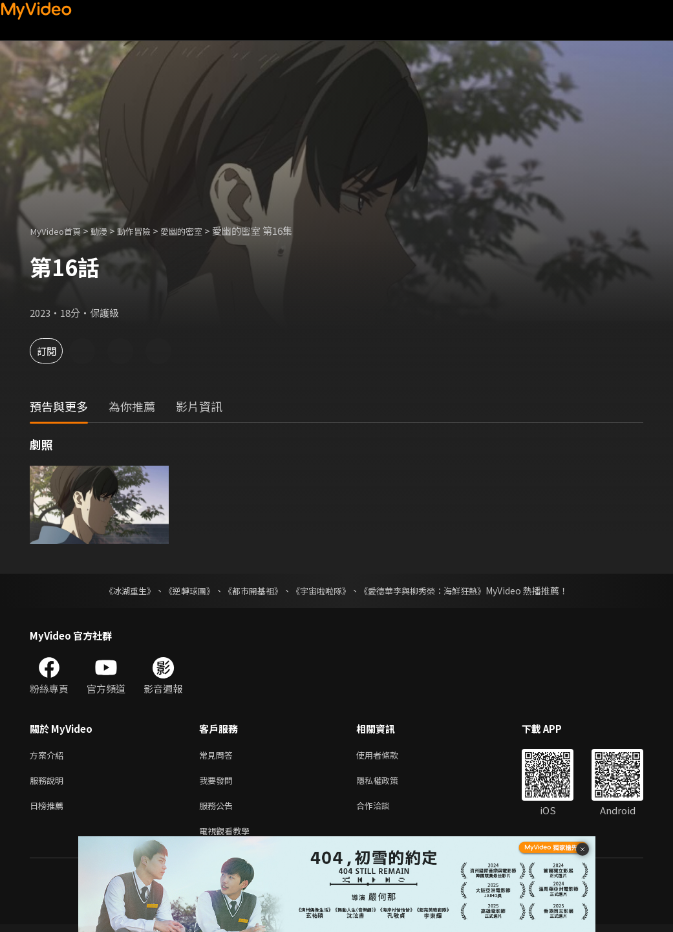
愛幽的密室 (200, 230)
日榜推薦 (49, 810)
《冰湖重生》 (119, 590)
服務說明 (49, 783)
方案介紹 (49, 756)
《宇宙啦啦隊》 (322, 590)
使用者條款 (388, 756)
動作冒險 (146, 230)
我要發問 (218, 783)
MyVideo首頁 (59, 230)
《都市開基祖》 (250, 590)
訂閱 (55, 351)
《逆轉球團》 (182, 590)
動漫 (108, 230)
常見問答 (218, 756)
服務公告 (218, 810)
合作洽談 (383, 810)
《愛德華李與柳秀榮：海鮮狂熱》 (431, 590)
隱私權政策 (388, 783)
